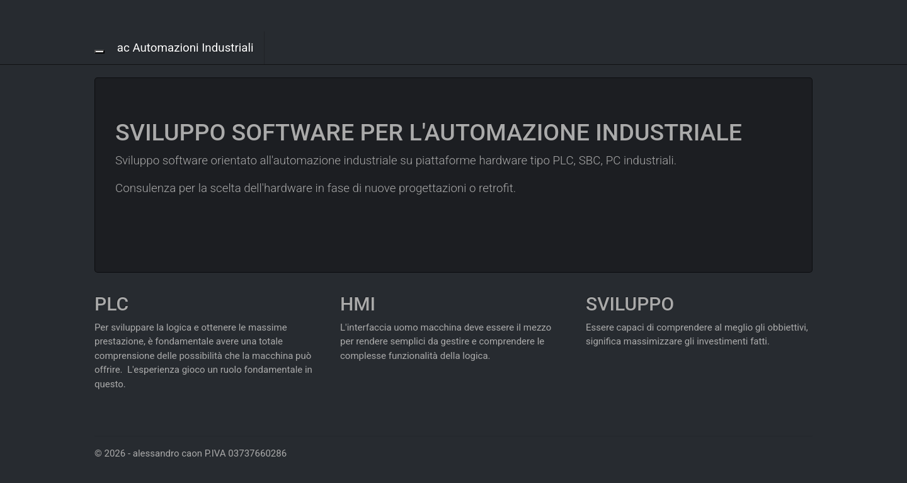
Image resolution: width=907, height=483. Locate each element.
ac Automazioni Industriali (185, 48)
